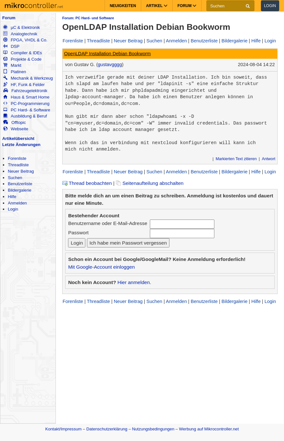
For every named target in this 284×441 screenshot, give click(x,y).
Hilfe (12, 196)
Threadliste (18, 164)
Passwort (78, 232)
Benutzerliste (20, 183)
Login (270, 6)
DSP (11, 46)
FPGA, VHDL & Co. (25, 40)
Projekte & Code (22, 59)
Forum (8, 17)
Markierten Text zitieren (236, 159)
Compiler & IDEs (22, 52)
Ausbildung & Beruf (25, 116)
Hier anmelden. (134, 282)
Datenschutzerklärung (106, 429)
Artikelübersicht (18, 138)
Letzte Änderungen (21, 144)
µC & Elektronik (21, 27)
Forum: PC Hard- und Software (88, 18)
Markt (12, 65)
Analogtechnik (20, 33)
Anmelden (17, 203)
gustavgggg (110, 64)
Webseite (15, 128)
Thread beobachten (87, 183)
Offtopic (14, 122)
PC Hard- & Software (26, 110)
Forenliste (17, 158)
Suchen (15, 177)
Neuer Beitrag (21, 171)
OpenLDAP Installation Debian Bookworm (107, 53)
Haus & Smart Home (26, 97)
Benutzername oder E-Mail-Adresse (107, 223)
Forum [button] (186, 6)
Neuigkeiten (123, 6)
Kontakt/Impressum (63, 429)
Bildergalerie (19, 190)
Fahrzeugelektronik (25, 90)
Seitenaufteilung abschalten (150, 183)
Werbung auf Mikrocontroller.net (209, 429)
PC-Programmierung (26, 103)
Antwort (268, 159)
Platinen (14, 71)
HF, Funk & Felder (24, 84)
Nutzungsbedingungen (153, 429)
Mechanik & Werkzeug (28, 78)
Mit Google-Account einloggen (101, 267)
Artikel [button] (157, 6)
